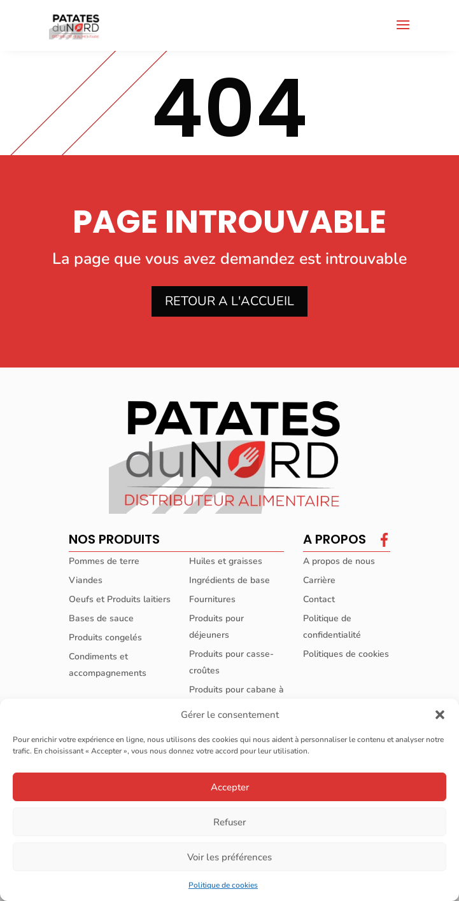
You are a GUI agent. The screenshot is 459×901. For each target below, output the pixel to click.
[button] (440, 714)
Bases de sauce (101, 618)
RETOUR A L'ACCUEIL (229, 301)
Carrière (319, 580)
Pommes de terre (104, 561)
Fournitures (212, 599)
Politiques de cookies (346, 654)
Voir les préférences (229, 857)
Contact (319, 599)
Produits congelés (105, 637)
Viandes (85, 580)
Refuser (229, 822)
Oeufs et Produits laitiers (120, 599)
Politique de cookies (223, 885)
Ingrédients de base (229, 580)
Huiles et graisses (225, 561)
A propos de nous (339, 561)
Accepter (230, 787)
